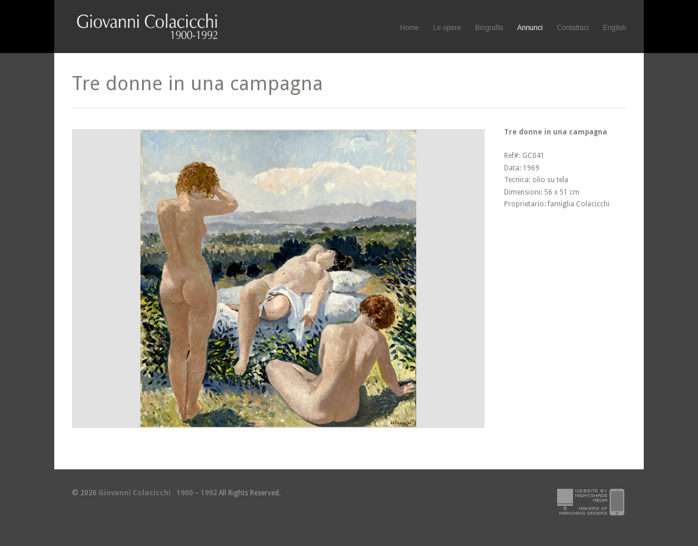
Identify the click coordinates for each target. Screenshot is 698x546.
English (614, 28)
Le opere (446, 28)
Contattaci (573, 28)
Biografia (489, 28)
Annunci (529, 28)
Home (409, 28)
